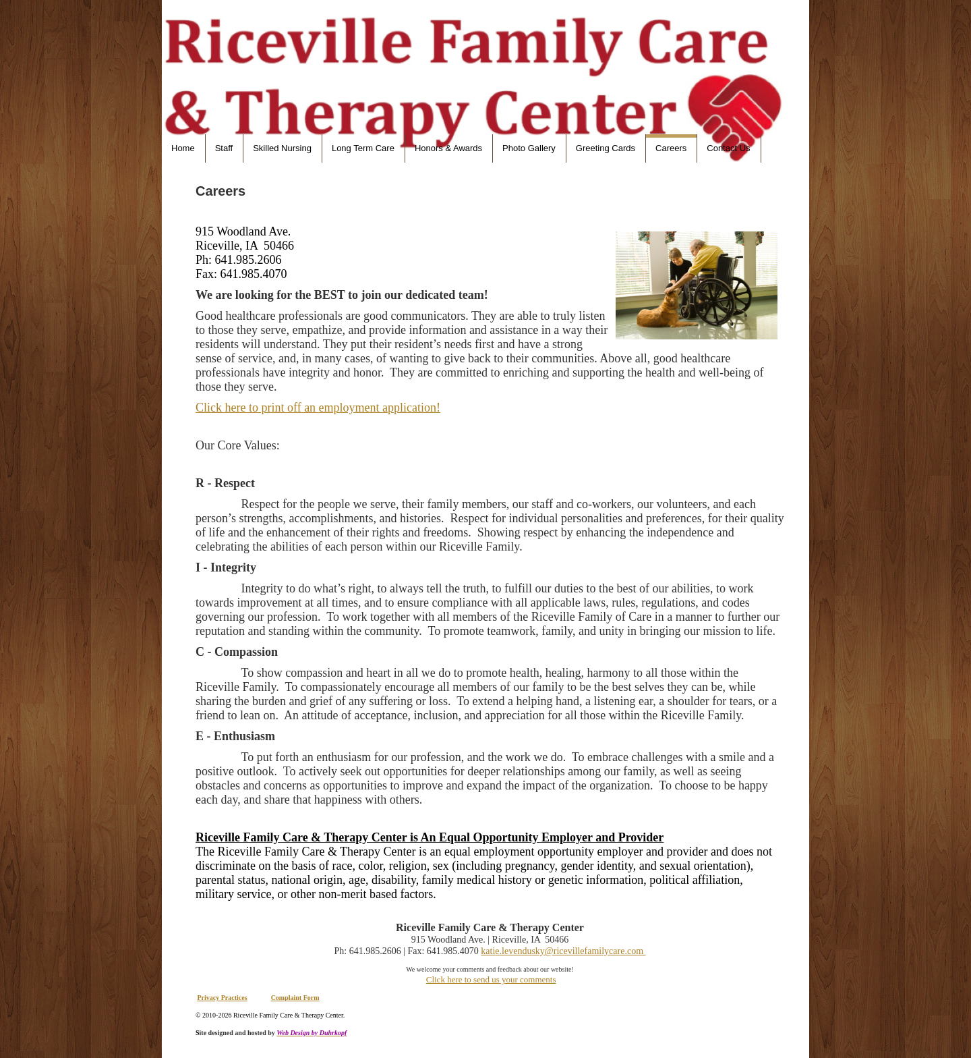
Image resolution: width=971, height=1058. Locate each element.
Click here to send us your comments (491, 979)
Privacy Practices (222, 997)
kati (488, 951)
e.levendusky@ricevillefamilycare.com (570, 951)
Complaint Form (295, 997)
